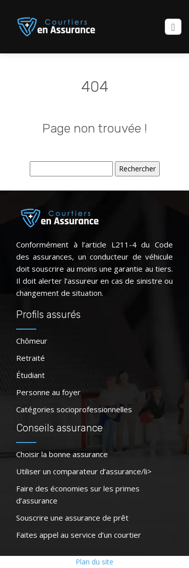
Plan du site (94, 561)
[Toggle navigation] (173, 27)
